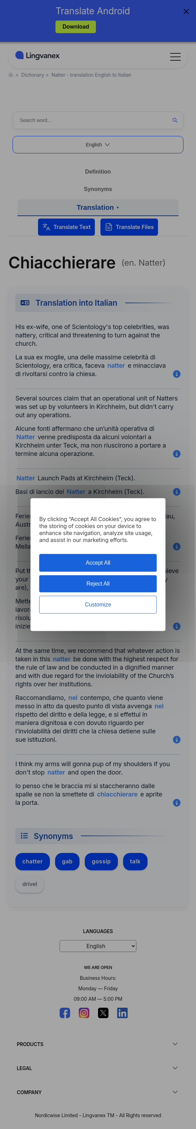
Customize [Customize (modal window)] (98, 605)
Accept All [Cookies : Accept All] (98, 563)
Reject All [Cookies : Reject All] (98, 584)
